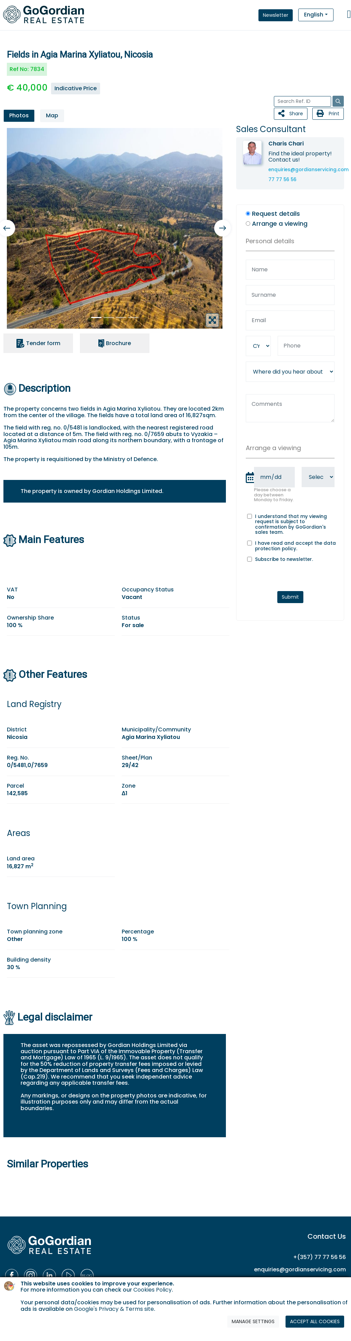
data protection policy (295, 546)
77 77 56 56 (282, 179)
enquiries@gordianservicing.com (308, 169)
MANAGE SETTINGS (253, 1321)
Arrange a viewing (279, 223)
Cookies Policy (152, 1290)
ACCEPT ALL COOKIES (315, 1321)
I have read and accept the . (295, 546)
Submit (290, 596)
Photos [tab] (19, 115)
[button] (222, 228)
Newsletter (275, 15)
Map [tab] (52, 115)
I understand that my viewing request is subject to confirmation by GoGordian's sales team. (291, 525)
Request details (276, 213)
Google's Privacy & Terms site (114, 1309)
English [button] (313, 15)
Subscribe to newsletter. (284, 559)
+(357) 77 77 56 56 (319, 1257)
